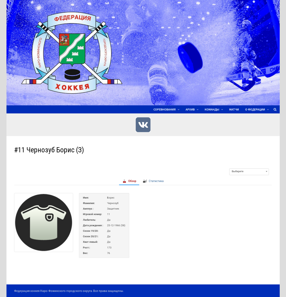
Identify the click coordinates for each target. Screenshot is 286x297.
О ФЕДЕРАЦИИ (255, 109)
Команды (212, 109)
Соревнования (164, 109)
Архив (190, 109)
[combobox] (249, 171)
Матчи (234, 109)
